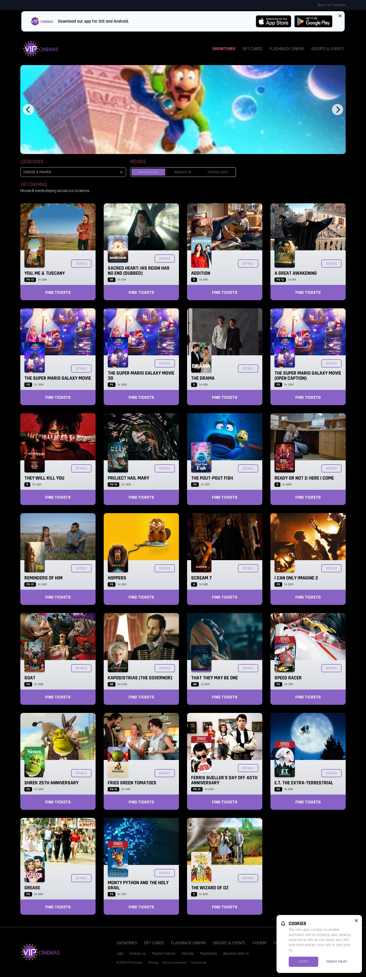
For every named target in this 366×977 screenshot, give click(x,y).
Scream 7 (201, 578)
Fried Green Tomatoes (132, 783)
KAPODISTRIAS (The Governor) (140, 678)
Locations (31, 161)
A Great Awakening (295, 273)
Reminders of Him (43, 578)
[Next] (337, 109)
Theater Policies (164, 953)
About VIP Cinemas (332, 5)
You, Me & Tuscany (44, 273)
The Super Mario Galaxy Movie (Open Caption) (307, 375)
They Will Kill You (44, 478)
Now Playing (148, 172)
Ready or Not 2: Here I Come (304, 478)
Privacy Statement (174, 963)
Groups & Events (327, 49)
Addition (200, 273)
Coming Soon (218, 172)
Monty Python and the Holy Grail (138, 885)
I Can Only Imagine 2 (296, 578)
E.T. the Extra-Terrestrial (303, 783)
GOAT (29, 678)
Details (81, 263)
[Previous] (28, 109)
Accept (303, 962)
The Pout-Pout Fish (212, 478)
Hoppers (117, 578)
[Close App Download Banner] (340, 15)
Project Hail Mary (128, 478)
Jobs (120, 953)
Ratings (153, 963)
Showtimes (223, 49)
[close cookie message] (356, 920)
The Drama (203, 378)
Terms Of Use (199, 963)
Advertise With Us (236, 953)
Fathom (259, 943)
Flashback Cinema (286, 49)
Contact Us (138, 953)
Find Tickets (58, 292)
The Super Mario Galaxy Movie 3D (141, 375)
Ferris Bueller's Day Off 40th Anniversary (224, 780)
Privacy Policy (336, 962)
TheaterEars (208, 953)
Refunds (188, 953)
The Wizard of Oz (209, 887)
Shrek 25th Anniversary (51, 783)
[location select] (73, 172)
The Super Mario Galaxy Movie (57, 378)
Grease (32, 887)
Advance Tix (183, 172)
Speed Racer (288, 678)
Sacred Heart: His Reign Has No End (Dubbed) (139, 271)
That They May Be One (214, 678)
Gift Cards (252, 49)
